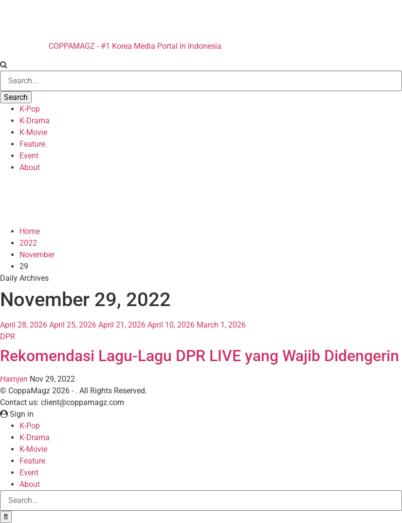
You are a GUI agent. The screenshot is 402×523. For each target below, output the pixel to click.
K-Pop (29, 109)
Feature (32, 144)
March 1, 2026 (221, 324)
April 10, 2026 (171, 324)
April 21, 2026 (122, 324)
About (29, 167)
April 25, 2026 (72, 324)
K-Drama (34, 120)
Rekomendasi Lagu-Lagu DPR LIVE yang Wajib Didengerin (199, 356)
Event (28, 155)
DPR (7, 336)
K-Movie (33, 132)
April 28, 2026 (23, 324)
